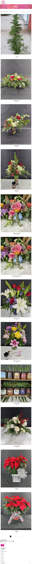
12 (13, 11)
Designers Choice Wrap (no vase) (17, 275)
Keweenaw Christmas (17, 446)
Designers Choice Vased (16, 233)
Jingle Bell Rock (16, 145)
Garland (16, 56)
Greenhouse (3, 549)
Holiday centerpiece (17, 100)
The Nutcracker (16, 190)
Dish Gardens (3, 561)
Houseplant (3, 563)
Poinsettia (16, 488)
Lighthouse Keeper (17, 318)
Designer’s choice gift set (16, 360)
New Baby (2, 558)
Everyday (2, 554)
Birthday (2, 556)
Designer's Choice (3, 551)
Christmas (2, 553)
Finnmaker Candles (17, 403)
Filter (2, 545)
